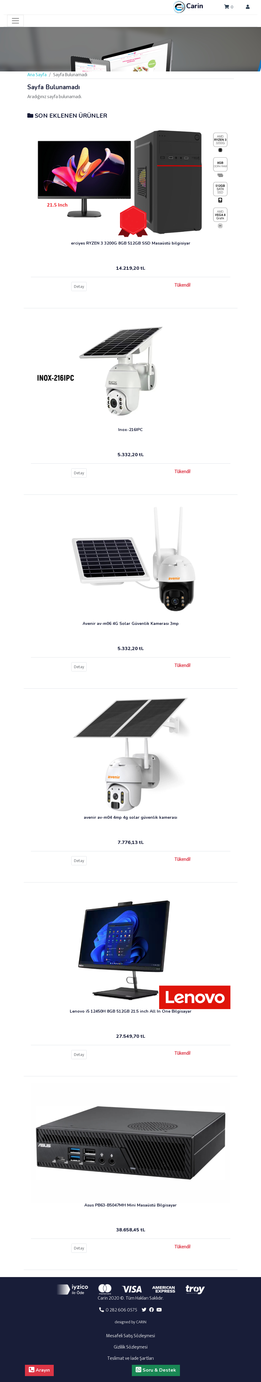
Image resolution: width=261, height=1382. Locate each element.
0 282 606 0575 (118, 1310)
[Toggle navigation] (15, 21)
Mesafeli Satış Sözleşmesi (130, 1336)
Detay (79, 286)
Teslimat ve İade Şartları (130, 1358)
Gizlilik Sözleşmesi (131, 1347)
